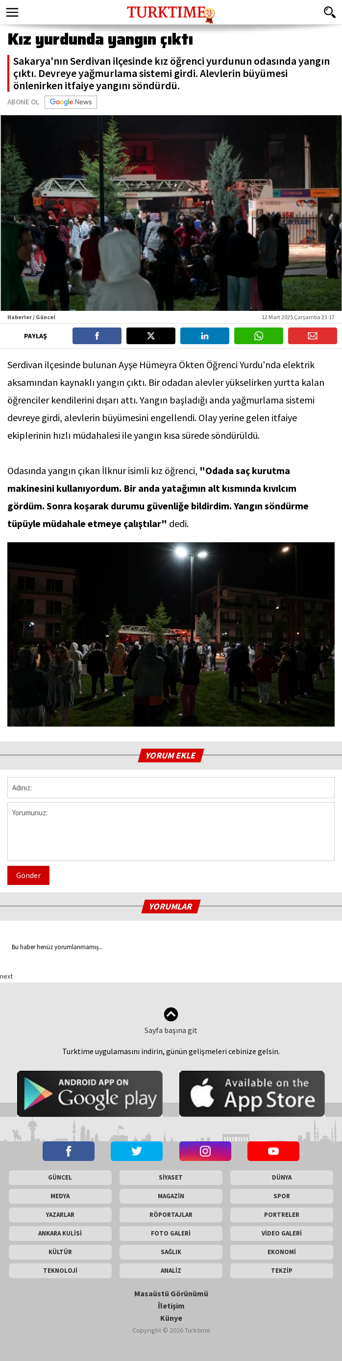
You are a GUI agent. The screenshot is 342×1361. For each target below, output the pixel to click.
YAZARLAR (60, 1214)
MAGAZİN (171, 1196)
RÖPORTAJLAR (171, 1214)
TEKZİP (282, 1270)
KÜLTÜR (60, 1252)
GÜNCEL (60, 1177)
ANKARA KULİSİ (60, 1233)
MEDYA (60, 1196)
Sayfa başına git (171, 1021)
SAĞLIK (171, 1252)
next (6, 976)
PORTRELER (281, 1214)
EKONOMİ (282, 1252)
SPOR (281, 1196)
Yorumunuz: (171, 831)
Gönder (28, 875)
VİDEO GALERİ (282, 1233)
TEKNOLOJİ (60, 1270)
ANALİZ (171, 1270)
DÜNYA (282, 1177)
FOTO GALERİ (171, 1233)
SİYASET (171, 1177)
